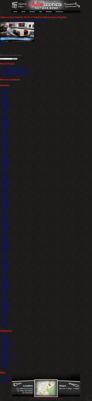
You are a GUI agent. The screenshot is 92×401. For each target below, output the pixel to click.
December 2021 (6, 160)
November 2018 (6, 224)
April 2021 (4, 173)
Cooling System (6, 341)
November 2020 (6, 182)
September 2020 (6, 186)
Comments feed (6, 380)
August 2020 (5, 187)
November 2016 (6, 265)
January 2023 (5, 139)
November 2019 (6, 203)
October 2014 (5, 308)
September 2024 (6, 106)
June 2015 (5, 294)
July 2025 (4, 92)
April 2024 (4, 115)
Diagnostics (5, 346)
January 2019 (5, 220)
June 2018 (5, 232)
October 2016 (5, 267)
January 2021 (5, 179)
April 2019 (4, 215)
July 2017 (4, 251)
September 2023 (6, 127)
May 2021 (4, 172)
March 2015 (5, 300)
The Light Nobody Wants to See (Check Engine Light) (15, 74)
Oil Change (5, 362)
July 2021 (4, 168)
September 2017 (6, 248)
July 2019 (4, 210)
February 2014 (6, 322)
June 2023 (5, 132)
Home (15, 11)
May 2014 (4, 317)
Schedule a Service (72, 6)
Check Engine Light (7, 340)
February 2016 (6, 281)
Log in (3, 376)
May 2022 (4, 151)
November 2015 (6, 286)
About (23, 11)
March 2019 (5, 217)
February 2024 (6, 118)
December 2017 (6, 243)
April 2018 (4, 236)
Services (32, 11)
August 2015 (5, 291)
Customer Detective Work (8, 343)
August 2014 (5, 312)
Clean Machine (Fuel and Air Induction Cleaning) (14, 71)
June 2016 (5, 274)
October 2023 (5, 125)
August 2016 (5, 270)
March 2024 (5, 117)
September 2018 (6, 227)
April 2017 (4, 256)
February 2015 (6, 301)
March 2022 (5, 154)
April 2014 (4, 319)
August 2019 (5, 208)
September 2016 (6, 268)
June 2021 (5, 170)
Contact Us (59, 11)
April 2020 (4, 194)
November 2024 (6, 103)
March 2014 (5, 320)
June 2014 (5, 315)
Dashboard (5, 345)
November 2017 (6, 244)
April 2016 (4, 277)
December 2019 (6, 201)
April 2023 (4, 135)
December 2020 (6, 180)
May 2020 (4, 192)
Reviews (49, 11)
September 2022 (6, 144)
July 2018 (4, 230)
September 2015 (6, 289)
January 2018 (5, 241)
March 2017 (5, 258)
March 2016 (5, 279)
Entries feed (5, 378)
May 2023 (4, 134)
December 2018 (6, 222)
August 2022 (5, 146)
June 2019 (5, 211)
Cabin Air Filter (6, 336)
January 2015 (5, 303)
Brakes (4, 334)
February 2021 (6, 177)
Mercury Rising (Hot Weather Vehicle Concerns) (14, 69)
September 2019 (6, 206)
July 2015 (4, 293)
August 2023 (5, 129)
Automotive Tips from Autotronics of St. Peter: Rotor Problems (18, 72)
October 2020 (5, 184)
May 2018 (4, 234)
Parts (3, 365)
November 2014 (6, 306)
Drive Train (5, 350)
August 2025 (5, 91)
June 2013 (5, 324)
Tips (40, 11)
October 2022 (5, 142)
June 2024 (5, 111)
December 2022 (6, 141)
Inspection (4, 357)
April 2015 (4, 298)
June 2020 (5, 191)
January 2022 (5, 158)
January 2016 (5, 282)
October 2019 (5, 205)
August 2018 (5, 229)
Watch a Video (20, 5)
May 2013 (4, 325)
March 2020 (5, 196)
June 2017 (5, 253)
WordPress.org (6, 381)
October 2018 (5, 225)
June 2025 (5, 94)
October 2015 (5, 287)
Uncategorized (6, 367)
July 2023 (4, 130)
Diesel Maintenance (7, 348)
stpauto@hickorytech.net (48, 399)
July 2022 (4, 148)
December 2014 (6, 305)
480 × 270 (13, 21)
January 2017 (5, 262)
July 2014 (4, 313)
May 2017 (4, 255)
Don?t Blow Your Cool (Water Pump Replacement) (15, 67)
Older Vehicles (6, 364)
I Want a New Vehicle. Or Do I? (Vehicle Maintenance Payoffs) (32, 21)
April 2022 (4, 153)
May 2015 (4, 296)
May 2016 (4, 275)
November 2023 (6, 123)
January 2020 (5, 199)
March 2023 (5, 137)
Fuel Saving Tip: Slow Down (9, 353)
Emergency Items (6, 352)
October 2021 (5, 163)
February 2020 (6, 198)
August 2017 (5, 249)
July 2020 (4, 189)
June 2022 (5, 149)
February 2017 (6, 260)
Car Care (4, 338)
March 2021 (5, 175)
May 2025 (4, 96)
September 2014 (6, 310)
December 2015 (6, 284)
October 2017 (5, 246)
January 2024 (5, 120)
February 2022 (6, 156)
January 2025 (5, 101)
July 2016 (4, 272)
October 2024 (5, 104)
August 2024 (5, 108)
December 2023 (6, 122)
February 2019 (6, 218)
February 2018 (6, 239)
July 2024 (4, 110)
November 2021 (6, 161)
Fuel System (5, 355)
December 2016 (6, 263)
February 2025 (6, 99)
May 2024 (4, 113)
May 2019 (4, 213)
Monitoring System (7, 360)
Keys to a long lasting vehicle (9, 359)
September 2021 (6, 165)
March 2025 (5, 98)
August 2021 (5, 167)
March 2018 (5, 237)
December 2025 (6, 89)
